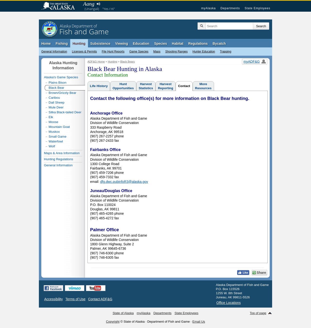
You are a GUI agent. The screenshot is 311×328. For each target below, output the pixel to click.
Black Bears (127, 61)
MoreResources (203, 86)
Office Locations (228, 303)
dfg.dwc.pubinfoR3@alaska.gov (124, 182)
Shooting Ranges (176, 51)
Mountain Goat (59, 127)
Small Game (57, 136)
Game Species (138, 51)
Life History (99, 86)
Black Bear (56, 87)
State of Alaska (60, 6)
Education (141, 43)
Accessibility (53, 299)
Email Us (198, 321)
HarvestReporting (165, 86)
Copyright (113, 321)
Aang (88, 4)
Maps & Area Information (62, 153)
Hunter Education (203, 51)
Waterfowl (56, 141)
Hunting (79, 43)
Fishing (62, 43)
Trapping (225, 51)
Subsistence (100, 43)
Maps (156, 51)
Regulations (198, 43)
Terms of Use (75, 299)
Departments (230, 8)
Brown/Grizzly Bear (62, 93)
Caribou (54, 97)
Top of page (258, 313)
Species (160, 43)
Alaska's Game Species (61, 77)
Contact (184, 86)
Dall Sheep (56, 102)
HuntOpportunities (123, 86)
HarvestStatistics (146, 86)
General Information (54, 51)
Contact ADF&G (100, 299)
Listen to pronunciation (98, 3)
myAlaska (208, 8)
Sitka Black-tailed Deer (65, 112)
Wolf (52, 146)
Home (46, 43)
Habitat (177, 43)
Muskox (54, 131)
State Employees (257, 8)
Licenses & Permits (84, 51)
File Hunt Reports (113, 51)
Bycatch (219, 43)
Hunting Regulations (58, 159)
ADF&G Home (96, 61)
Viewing (121, 43)
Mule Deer (56, 107)
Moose (53, 122)
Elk (51, 117)
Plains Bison (57, 82)
